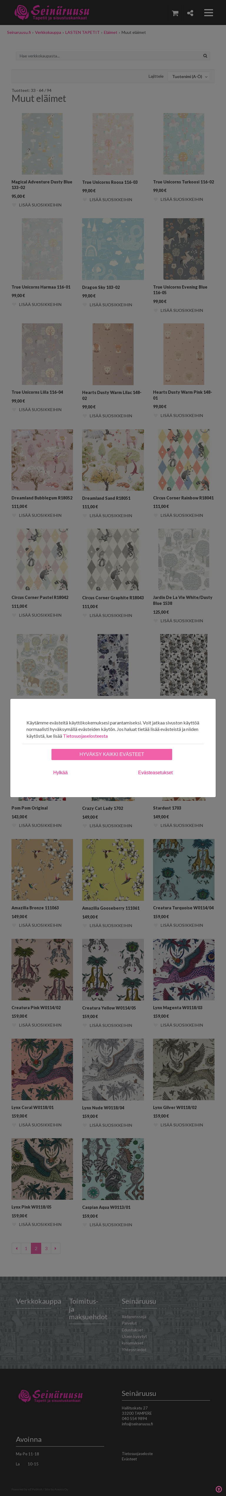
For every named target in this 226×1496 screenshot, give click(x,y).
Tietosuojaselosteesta (85, 736)
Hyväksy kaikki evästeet (111, 754)
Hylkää (60, 772)
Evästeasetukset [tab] (155, 772)
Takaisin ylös (218, 1488)
